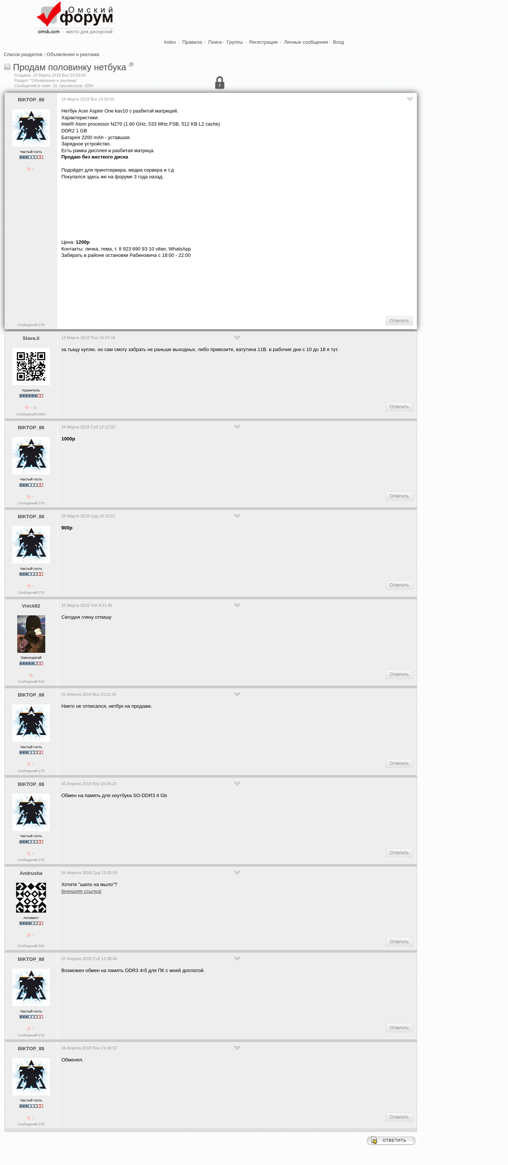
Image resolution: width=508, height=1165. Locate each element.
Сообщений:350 (31, 946)
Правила (192, 42)
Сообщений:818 (31, 681)
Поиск (215, 42)
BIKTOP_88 (31, 99)
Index (170, 42)
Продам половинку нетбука (69, 67)
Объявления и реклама (72, 54)
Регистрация (263, 42)
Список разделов (23, 54)
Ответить (399, 320)
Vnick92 (31, 606)
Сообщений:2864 (30, 414)
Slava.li (31, 338)
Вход (338, 42)
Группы (235, 42)
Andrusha (31, 873)
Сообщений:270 (31, 325)
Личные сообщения (306, 42)
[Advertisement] (197, 287)
